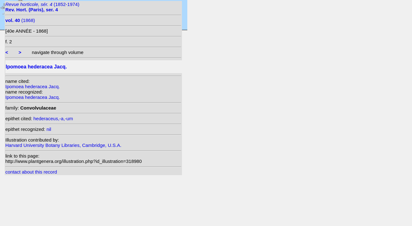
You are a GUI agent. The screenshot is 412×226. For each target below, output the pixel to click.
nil (49, 129)
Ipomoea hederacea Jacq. (32, 86)
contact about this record (31, 172)
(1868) (20, 20)
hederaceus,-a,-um (53, 118)
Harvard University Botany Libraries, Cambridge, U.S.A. (63, 145)
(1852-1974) (42, 7)
